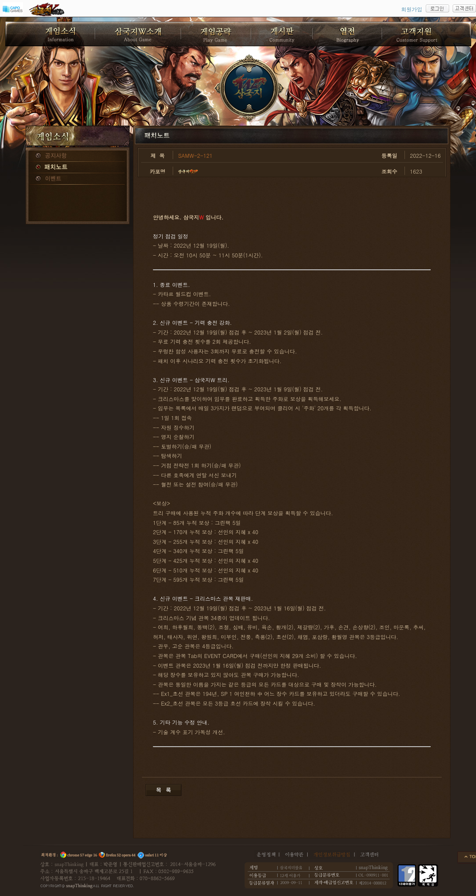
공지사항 (78, 156)
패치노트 (78, 167)
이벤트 (78, 179)
